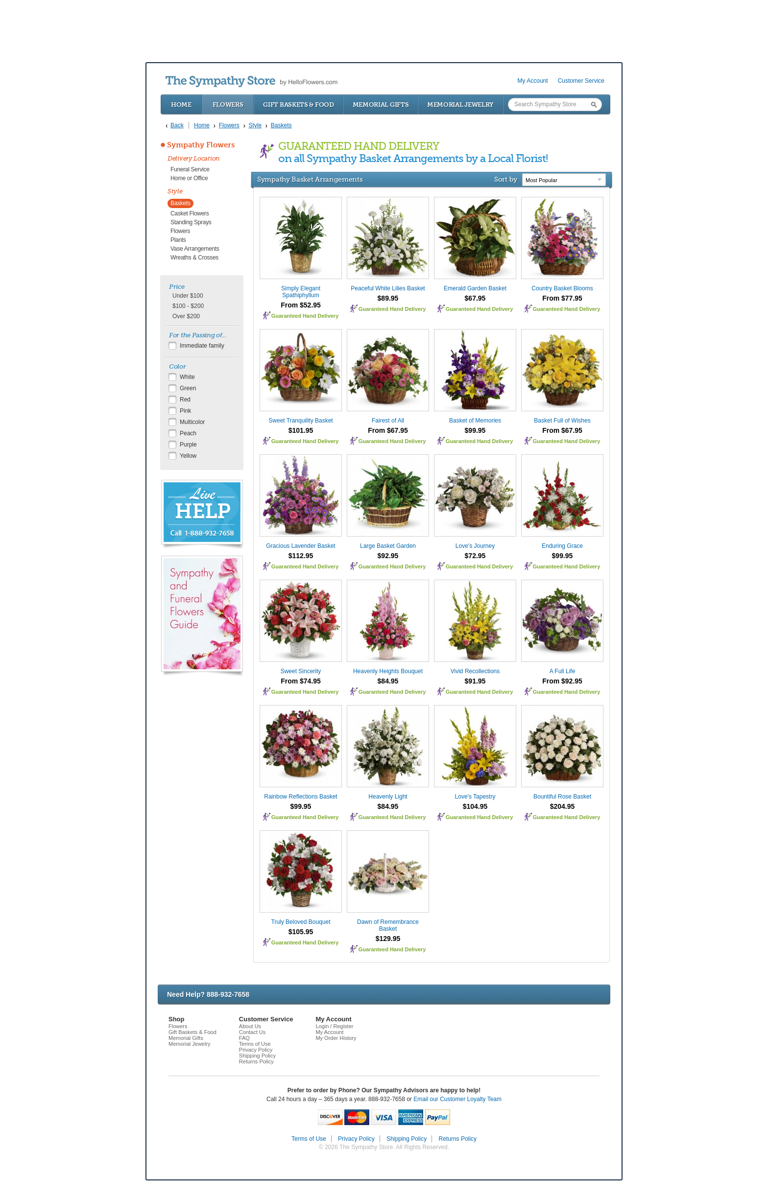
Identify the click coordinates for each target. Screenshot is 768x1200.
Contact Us (252, 1032)
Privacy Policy (255, 1050)
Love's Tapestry (475, 796)
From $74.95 (301, 681)
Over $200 (186, 316)
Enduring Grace (562, 545)
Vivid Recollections (475, 671)
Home (181, 104)
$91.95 (475, 681)
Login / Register (334, 1026)
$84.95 (388, 681)
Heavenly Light (387, 796)
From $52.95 (301, 305)
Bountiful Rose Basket (562, 796)
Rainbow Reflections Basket (300, 796)
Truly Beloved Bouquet (301, 921)
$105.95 (300, 932)
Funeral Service (190, 169)
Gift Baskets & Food (298, 104)
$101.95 (300, 430)
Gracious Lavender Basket (300, 545)
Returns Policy (256, 1061)
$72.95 (475, 556)
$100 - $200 (188, 306)
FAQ (244, 1038)
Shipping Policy (257, 1056)
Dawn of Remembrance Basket (388, 925)
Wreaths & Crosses (194, 257)
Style (175, 191)
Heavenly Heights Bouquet (388, 671)
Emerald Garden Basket (475, 288)
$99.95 (475, 430)
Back (177, 125)
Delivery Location (194, 158)
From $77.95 (562, 298)
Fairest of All (388, 420)
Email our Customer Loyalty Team (457, 1099)
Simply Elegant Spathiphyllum (300, 292)
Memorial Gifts (381, 104)
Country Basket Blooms (562, 288)
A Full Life (563, 671)
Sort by (505, 179)
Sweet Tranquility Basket (300, 420)
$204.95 (562, 806)
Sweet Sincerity (301, 671)
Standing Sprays (191, 222)
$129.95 (388, 938)
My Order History (335, 1038)
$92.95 (388, 556)
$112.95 (300, 556)
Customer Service (581, 80)
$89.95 (388, 298)
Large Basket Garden (388, 545)
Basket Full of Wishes (562, 420)
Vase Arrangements (194, 248)
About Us (250, 1026)
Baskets (180, 203)
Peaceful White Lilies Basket (388, 288)
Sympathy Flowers (201, 145)
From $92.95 (562, 681)
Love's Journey (475, 545)
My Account (533, 80)
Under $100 (187, 295)
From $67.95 (388, 430)
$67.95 (475, 298)
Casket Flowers (189, 213)
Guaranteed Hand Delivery (305, 316)
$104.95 (475, 806)
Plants (178, 239)
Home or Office (189, 178)
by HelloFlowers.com (251, 81)
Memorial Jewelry (460, 104)
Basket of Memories (475, 420)
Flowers (228, 104)
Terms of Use (255, 1044)
